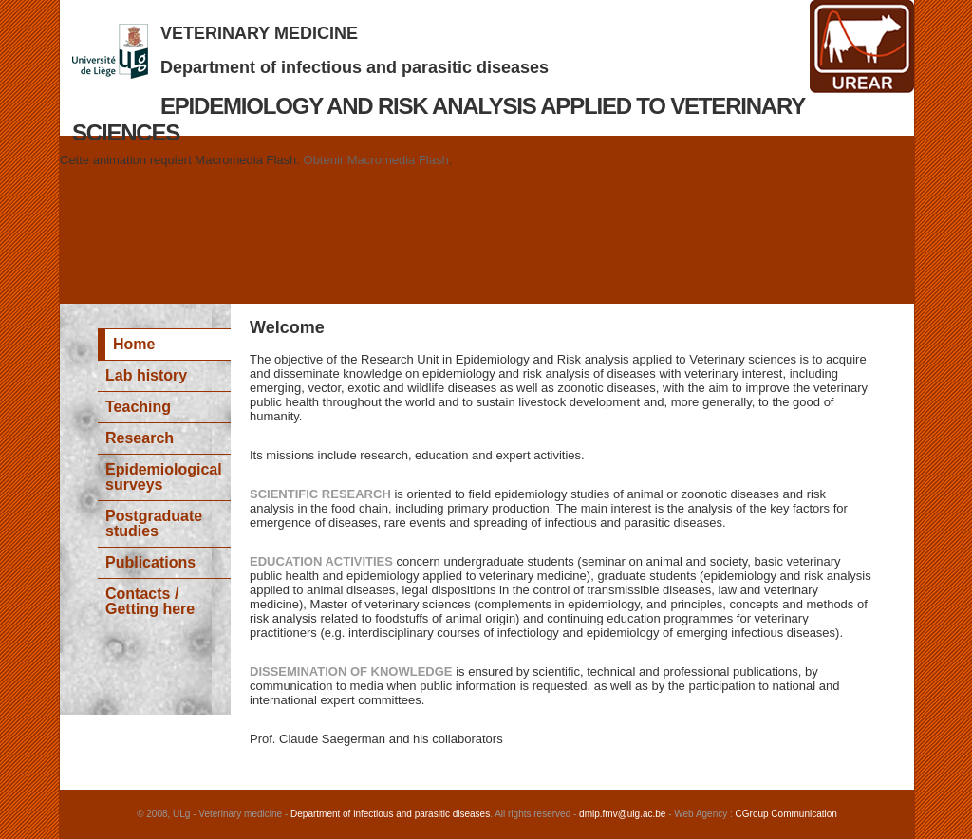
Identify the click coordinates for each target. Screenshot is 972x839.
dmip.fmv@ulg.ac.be (622, 814)
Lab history (146, 375)
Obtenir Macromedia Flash (376, 160)
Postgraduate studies (153, 523)
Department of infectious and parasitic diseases (354, 67)
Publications (150, 562)
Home (134, 344)
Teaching (138, 407)
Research (139, 438)
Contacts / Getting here (150, 601)
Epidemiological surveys (163, 477)
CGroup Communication (786, 814)
